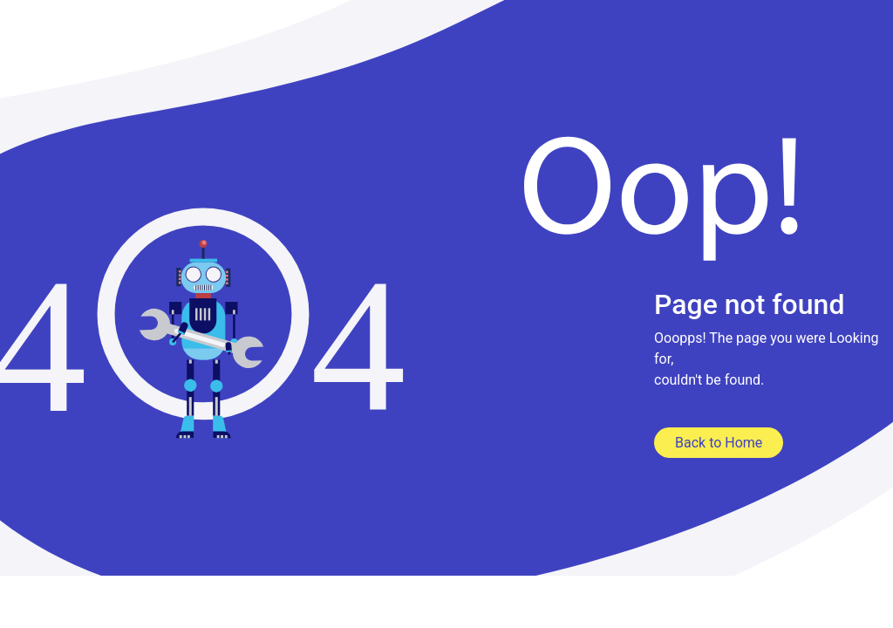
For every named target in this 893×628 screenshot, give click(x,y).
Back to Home (718, 442)
